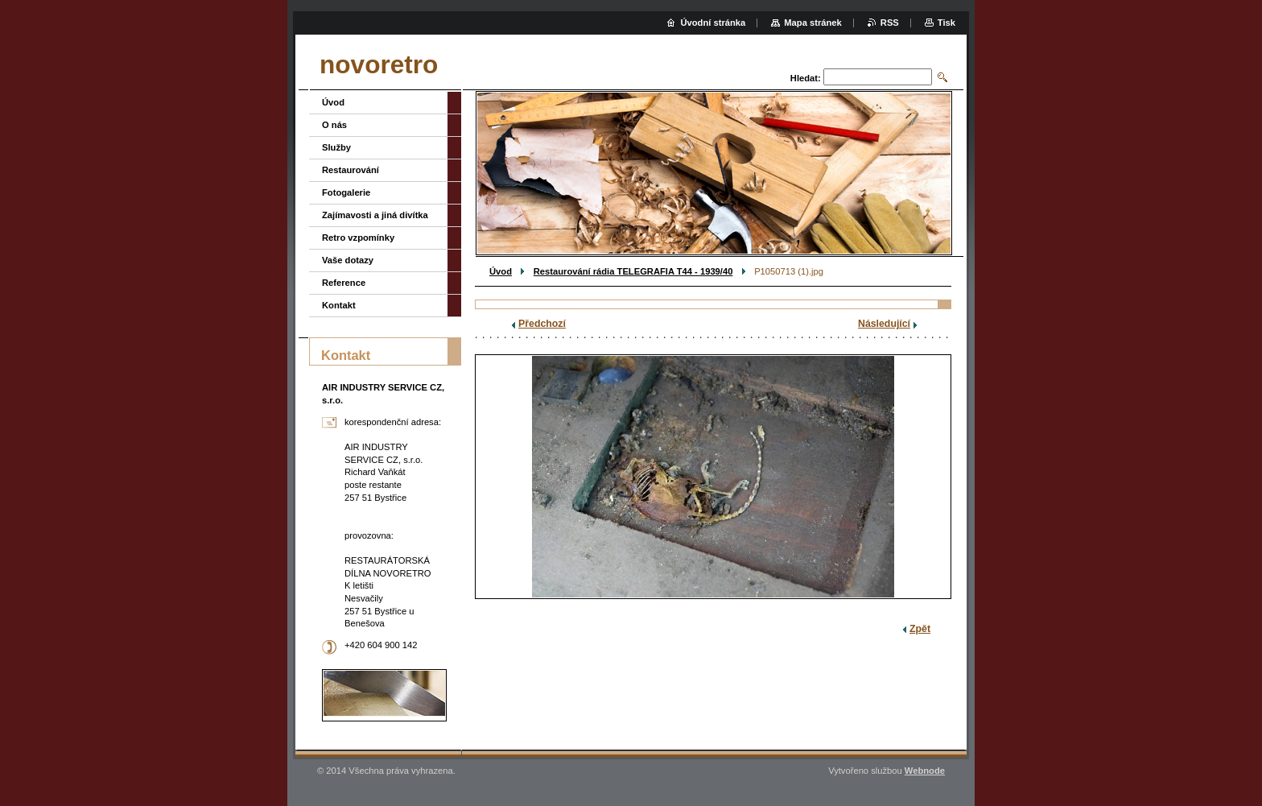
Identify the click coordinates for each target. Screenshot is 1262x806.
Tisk (946, 22)
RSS (890, 22)
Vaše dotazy (347, 260)
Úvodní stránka (712, 22)
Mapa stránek (813, 22)
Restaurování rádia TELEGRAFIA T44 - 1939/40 (633, 271)
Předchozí (542, 323)
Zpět (919, 628)
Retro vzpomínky (358, 237)
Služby (336, 147)
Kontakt (339, 305)
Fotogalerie (346, 192)
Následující (884, 323)
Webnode (925, 770)
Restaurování (350, 170)
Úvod (500, 271)
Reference (343, 282)
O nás (334, 125)
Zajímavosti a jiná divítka (375, 215)
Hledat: (805, 78)
